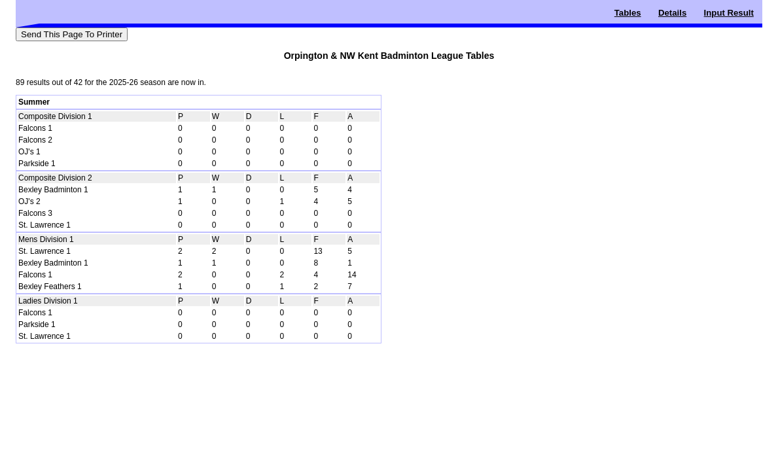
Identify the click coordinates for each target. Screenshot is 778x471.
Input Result (729, 13)
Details (672, 13)
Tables (627, 13)
